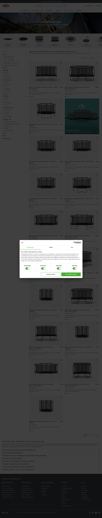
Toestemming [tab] (30, 247)
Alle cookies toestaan (71, 274)
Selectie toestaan (50, 274)
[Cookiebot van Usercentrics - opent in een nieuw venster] (75, 243)
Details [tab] (51, 247)
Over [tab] (72, 247)
